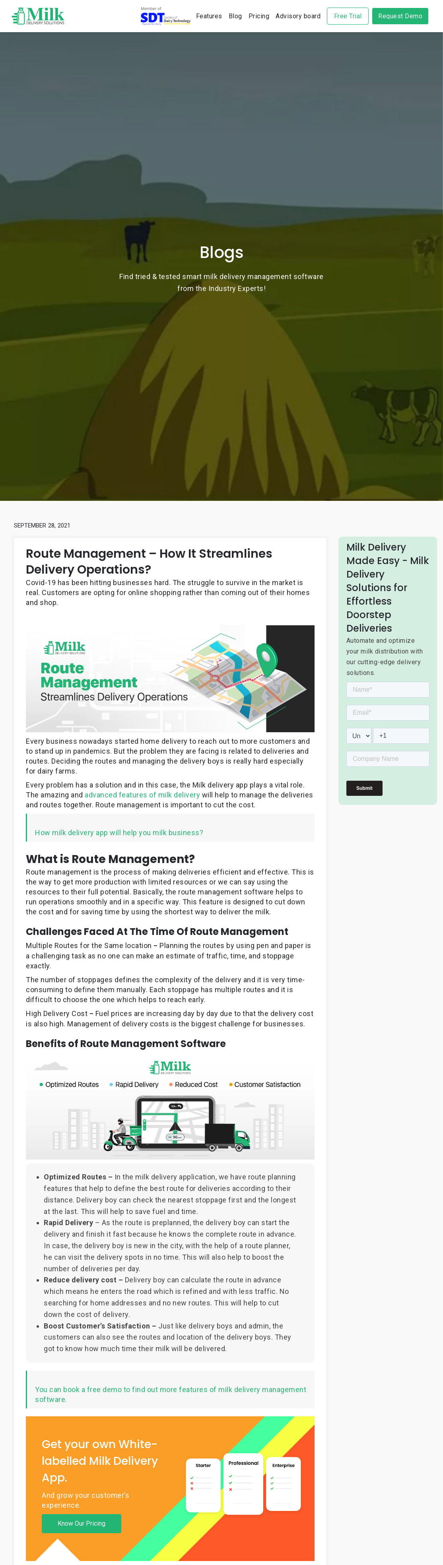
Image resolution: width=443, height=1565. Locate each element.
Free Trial (348, 16)
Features (209, 16)
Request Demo (400, 16)
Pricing (259, 16)
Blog (235, 16)
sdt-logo (166, 16)
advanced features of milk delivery (142, 795)
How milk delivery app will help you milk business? (119, 832)
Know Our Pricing (81, 1523)
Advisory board (298, 16)
